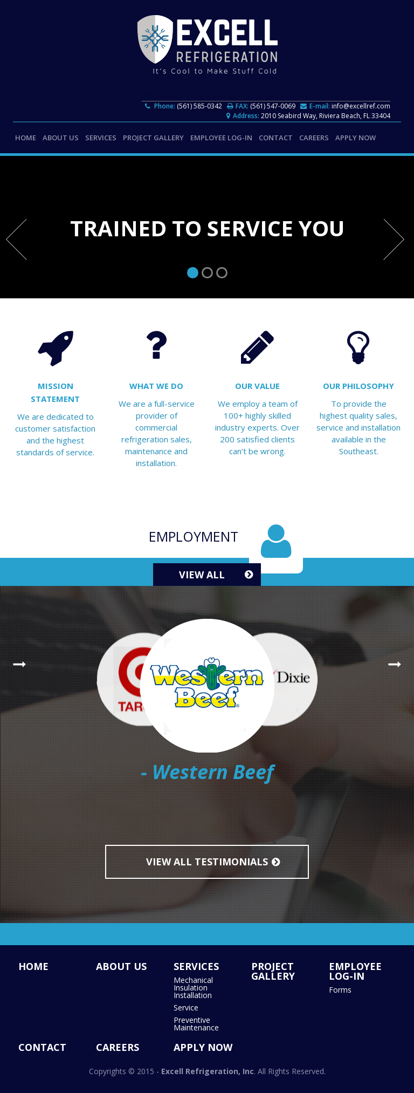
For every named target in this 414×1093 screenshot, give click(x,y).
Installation (193, 995)
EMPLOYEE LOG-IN (221, 137)
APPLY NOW (355, 137)
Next (396, 242)
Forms (340, 990)
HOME (25, 137)
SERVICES (100, 137)
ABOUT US (61, 137)
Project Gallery (153, 137)
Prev (18, 242)
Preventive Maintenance (196, 1023)
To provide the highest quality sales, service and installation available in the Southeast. (358, 427)
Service (186, 1008)
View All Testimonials (207, 861)
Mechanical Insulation (193, 984)
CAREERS (314, 137)
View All (202, 574)
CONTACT (276, 137)
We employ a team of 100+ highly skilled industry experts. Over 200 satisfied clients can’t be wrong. (257, 427)
